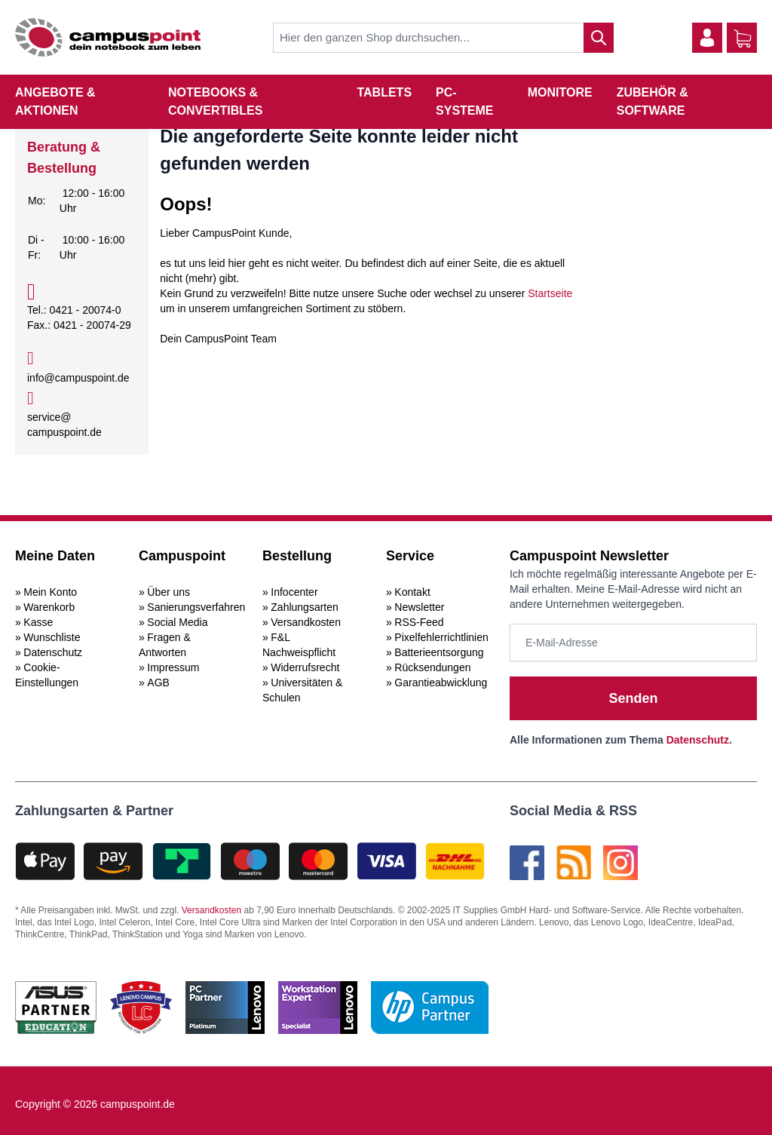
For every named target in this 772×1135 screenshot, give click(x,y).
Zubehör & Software (652, 101)
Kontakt (412, 592)
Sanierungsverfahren (196, 607)
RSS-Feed (418, 622)
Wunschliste (51, 637)
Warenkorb (49, 607)
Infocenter (294, 592)
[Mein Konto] (707, 38)
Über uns (168, 592)
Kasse (38, 622)
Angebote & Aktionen (55, 101)
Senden (632, 698)
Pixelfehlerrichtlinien (441, 637)
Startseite (550, 293)
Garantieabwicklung (440, 682)
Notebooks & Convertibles (215, 101)
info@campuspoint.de (78, 378)
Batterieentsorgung (438, 652)
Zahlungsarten (305, 607)
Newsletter (419, 607)
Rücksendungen (432, 667)
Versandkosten (306, 622)
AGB (158, 682)
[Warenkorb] (743, 38)
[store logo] (108, 37)
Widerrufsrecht (305, 667)
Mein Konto (50, 592)
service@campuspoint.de (64, 424)
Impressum (173, 667)
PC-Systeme (464, 101)
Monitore (560, 92)
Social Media (177, 622)
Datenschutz (52, 652)
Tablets (384, 92)
